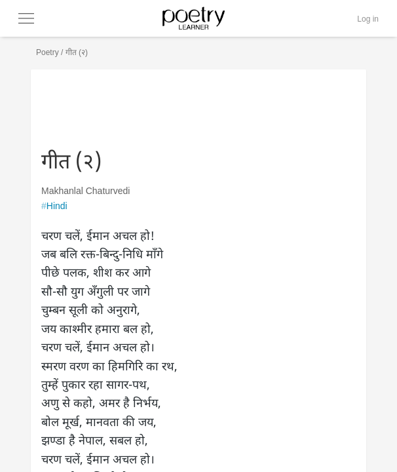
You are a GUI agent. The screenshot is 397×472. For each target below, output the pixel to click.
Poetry (47, 52)
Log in (368, 19)
